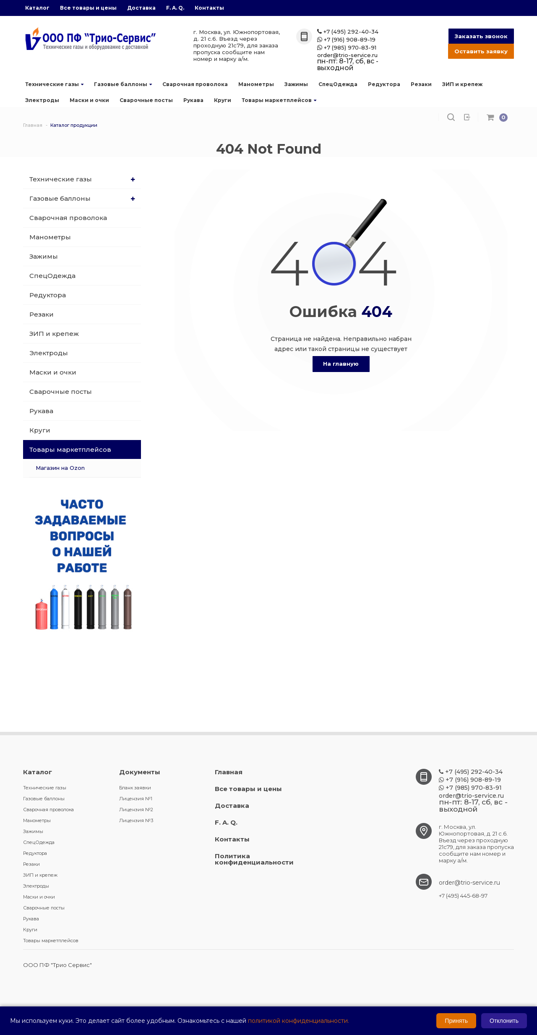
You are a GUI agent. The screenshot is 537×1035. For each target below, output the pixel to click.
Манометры (256, 84)
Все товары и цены (88, 8)
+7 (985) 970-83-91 (346, 48)
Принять (456, 1020)
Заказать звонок (481, 36)
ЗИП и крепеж (462, 84)
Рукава (193, 100)
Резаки (421, 84)
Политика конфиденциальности (254, 859)
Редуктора (384, 84)
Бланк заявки (135, 788)
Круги (222, 100)
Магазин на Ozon (60, 467)
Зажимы (296, 84)
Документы (139, 772)
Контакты (209, 8)
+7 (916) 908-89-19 (346, 40)
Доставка (141, 8)
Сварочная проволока (195, 84)
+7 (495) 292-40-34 (347, 32)
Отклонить (504, 1020)
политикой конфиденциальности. (298, 1021)
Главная (228, 772)
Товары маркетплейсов (279, 100)
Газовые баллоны (123, 84)
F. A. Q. (175, 8)
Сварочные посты (146, 100)
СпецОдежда (337, 84)
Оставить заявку (481, 51)
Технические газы (54, 84)
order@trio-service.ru (347, 55)
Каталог (37, 8)
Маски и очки (89, 100)
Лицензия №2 (136, 809)
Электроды (42, 100)
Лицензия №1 (135, 799)
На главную (341, 363)
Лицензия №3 (136, 820)
